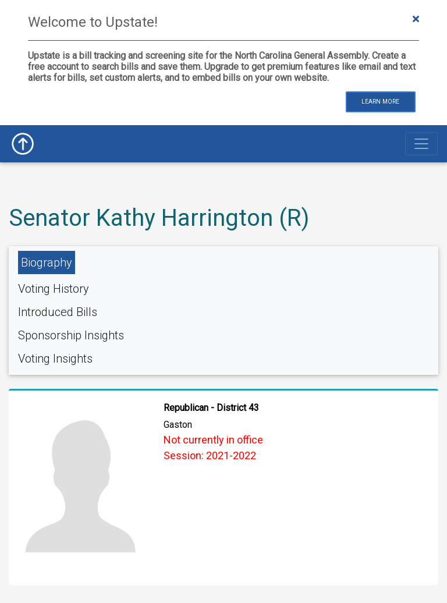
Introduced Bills (57, 312)
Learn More (380, 101)
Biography (46, 262)
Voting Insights (55, 359)
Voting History (53, 289)
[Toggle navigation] (421, 143)
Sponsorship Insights (71, 335)
